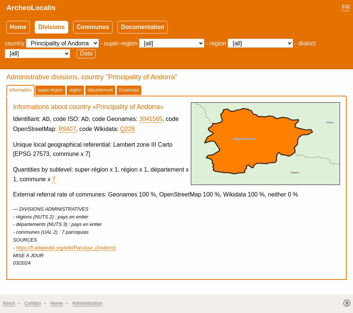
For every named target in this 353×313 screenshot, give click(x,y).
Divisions (51, 27)
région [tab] (75, 90)
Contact (32, 303)
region (217, 43)
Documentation (142, 27)
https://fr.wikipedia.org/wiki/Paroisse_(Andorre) (66, 247)
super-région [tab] (50, 90)
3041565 (150, 119)
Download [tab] (129, 90)
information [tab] (20, 90)
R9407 (67, 129)
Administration (87, 303)
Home (18, 27)
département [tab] (100, 90)
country (14, 43)
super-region (121, 43)
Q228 (127, 129)
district (306, 43)
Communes (93, 27)
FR (346, 7)
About (9, 303)
